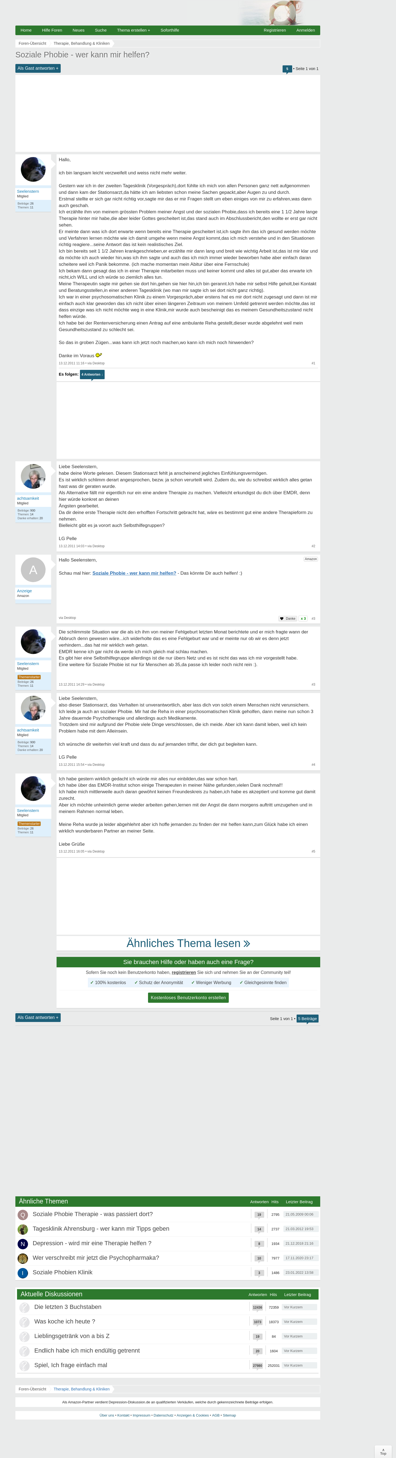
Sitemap (229, 1415)
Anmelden (305, 30)
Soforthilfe (170, 30)
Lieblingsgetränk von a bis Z (72, 1336)
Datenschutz (163, 1415)
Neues (78, 30)
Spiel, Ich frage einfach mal (70, 1365)
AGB (215, 1415)
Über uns (107, 1415)
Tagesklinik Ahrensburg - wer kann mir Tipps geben (101, 1228)
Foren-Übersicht (32, 1389)
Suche (101, 30)
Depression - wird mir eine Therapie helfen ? (92, 1243)
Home (26, 30)
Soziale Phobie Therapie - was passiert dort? (93, 1214)
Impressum (141, 1415)
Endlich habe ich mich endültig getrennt (87, 1350)
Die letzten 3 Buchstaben (68, 1306)
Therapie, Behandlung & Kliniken (82, 1389)
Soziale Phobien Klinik (63, 1272)
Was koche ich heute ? (64, 1321)
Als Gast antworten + (38, 68)
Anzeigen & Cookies (193, 1415)
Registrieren (275, 30)
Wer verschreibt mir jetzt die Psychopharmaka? (96, 1257)
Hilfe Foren (52, 30)
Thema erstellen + (133, 30)
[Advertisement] (167, 113)
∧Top (383, 1452)
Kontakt (123, 1415)
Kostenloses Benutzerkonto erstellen (188, 997)
